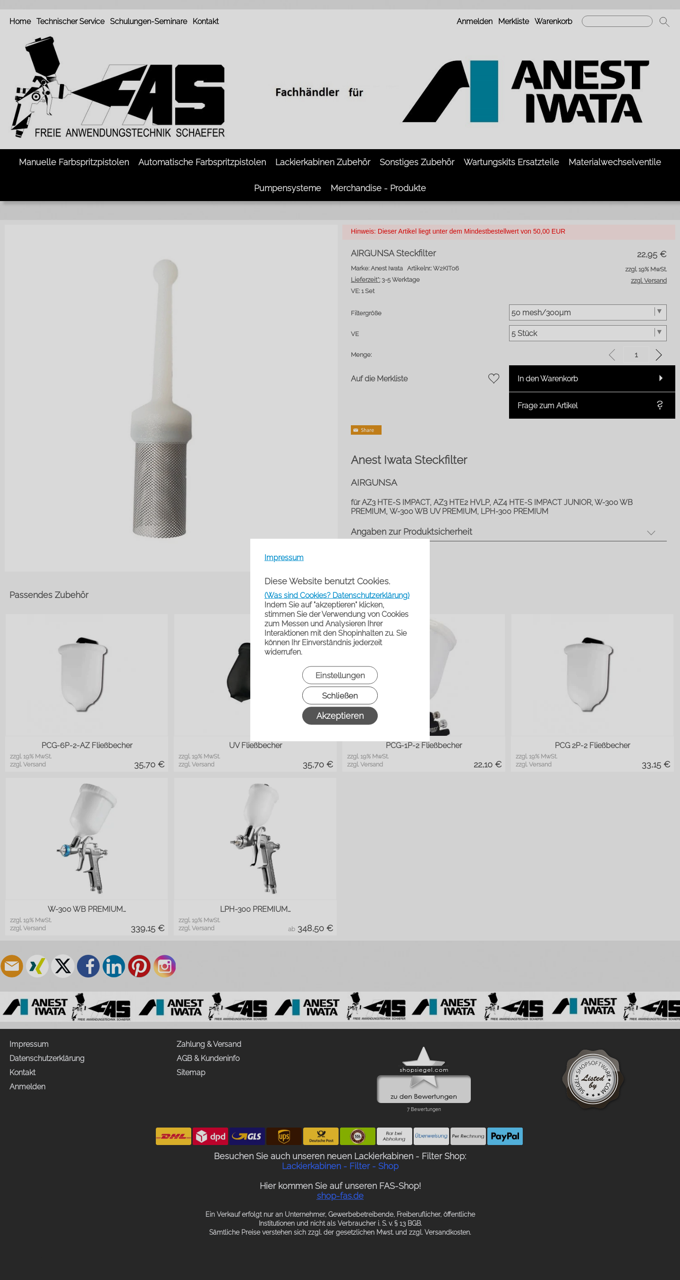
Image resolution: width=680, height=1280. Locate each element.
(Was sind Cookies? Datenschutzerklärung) (336, 595)
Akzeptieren (340, 716)
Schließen (340, 695)
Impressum (284, 557)
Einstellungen (340, 675)
